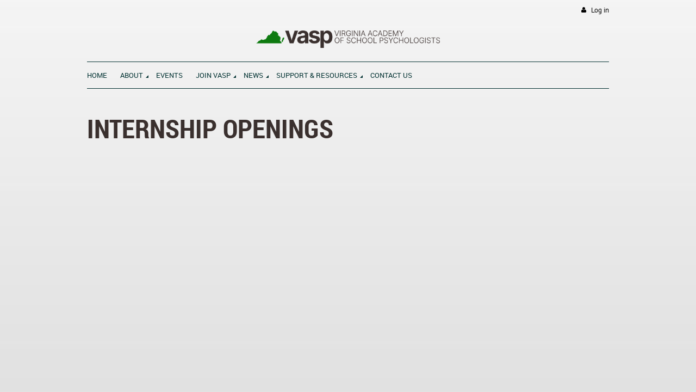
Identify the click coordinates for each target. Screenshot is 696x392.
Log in (600, 10)
